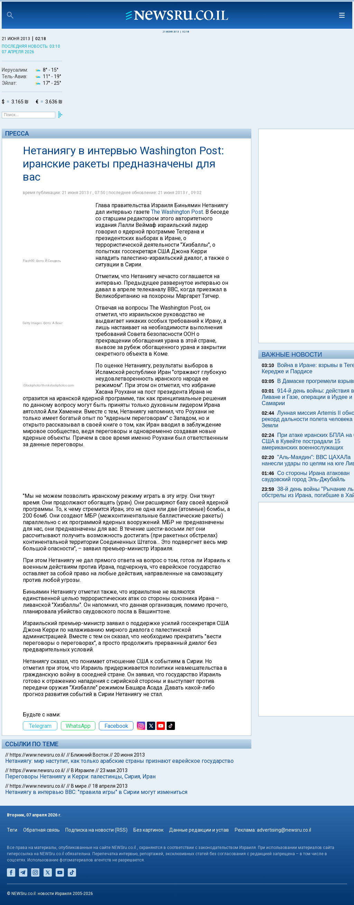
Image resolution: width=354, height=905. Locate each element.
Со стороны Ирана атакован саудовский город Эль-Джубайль (306, 476)
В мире (79, 786)
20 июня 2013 (129, 755)
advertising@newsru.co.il (284, 830)
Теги (12, 830)
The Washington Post (177, 212)
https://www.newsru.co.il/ (37, 755)
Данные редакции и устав (199, 830)
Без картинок (148, 830)
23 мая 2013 (114, 770)
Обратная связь (41, 830)
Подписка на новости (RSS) (96, 830)
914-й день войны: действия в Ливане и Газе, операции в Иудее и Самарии (308, 397)
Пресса (17, 133)
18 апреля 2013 (110, 786)
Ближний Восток (90, 755)
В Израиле (82, 770)
